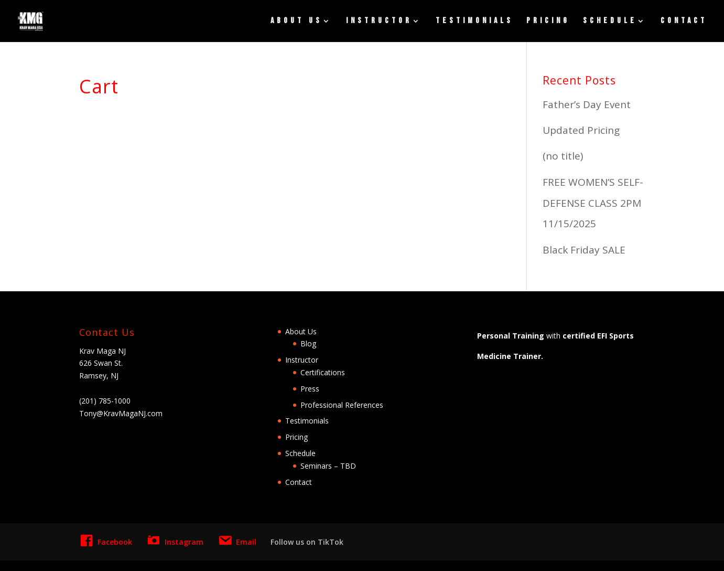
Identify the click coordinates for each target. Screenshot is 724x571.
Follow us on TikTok (307, 542)
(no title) (563, 156)
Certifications (322, 372)
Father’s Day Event (587, 104)
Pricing (548, 21)
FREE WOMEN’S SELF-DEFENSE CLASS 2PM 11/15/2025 (593, 203)
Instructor (379, 21)
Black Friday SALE (584, 250)
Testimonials (474, 21)
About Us (296, 21)
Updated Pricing (581, 130)
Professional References (341, 405)
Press (309, 389)
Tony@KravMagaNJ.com (121, 413)
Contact (684, 21)
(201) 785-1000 (105, 401)
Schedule (610, 21)
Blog (308, 343)
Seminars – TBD (328, 466)
